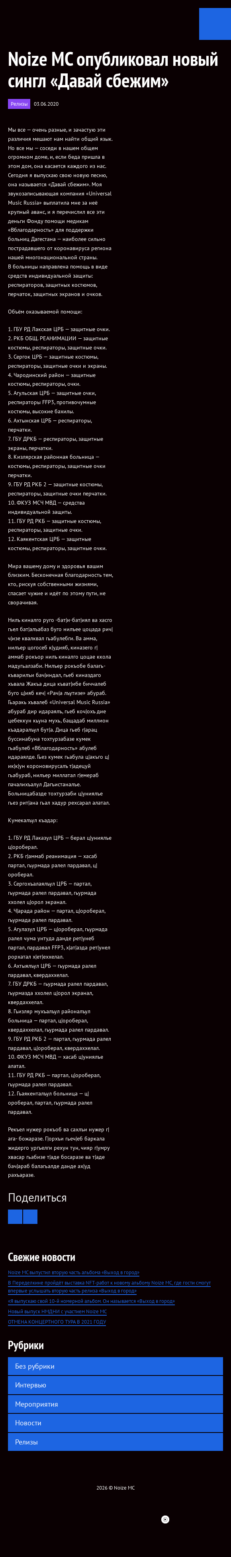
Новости (28, 1422)
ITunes (122, 1519)
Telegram (179, 1519)
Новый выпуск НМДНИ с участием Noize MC (57, 1311)
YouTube (108, 1519)
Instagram (93, 1519)
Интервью (30, 1384)
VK (79, 1519)
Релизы (19, 104)
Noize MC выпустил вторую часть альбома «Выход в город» (73, 1272)
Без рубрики (35, 1366)
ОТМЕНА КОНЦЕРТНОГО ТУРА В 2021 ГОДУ (57, 1321)
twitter (65, 1519)
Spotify (136, 1519)
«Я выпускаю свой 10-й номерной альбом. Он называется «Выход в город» (91, 1301)
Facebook (50, 1519)
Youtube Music (165, 1519)
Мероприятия (36, 1404)
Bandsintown (151, 1519)
